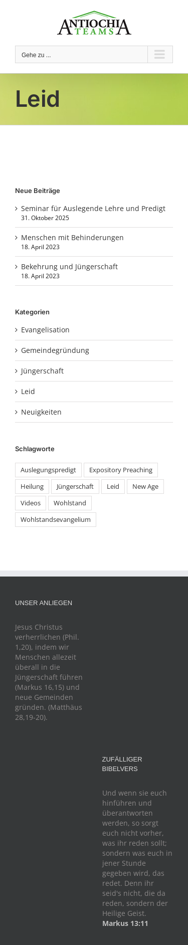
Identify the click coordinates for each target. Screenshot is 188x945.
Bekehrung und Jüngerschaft (69, 266)
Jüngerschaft (42, 370)
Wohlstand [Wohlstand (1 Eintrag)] (70, 503)
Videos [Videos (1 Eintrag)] (31, 503)
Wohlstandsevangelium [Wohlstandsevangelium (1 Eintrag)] (56, 519)
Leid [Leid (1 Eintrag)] (113, 486)
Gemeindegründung (55, 350)
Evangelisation (45, 329)
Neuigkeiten (41, 412)
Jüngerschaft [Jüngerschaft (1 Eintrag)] (75, 486)
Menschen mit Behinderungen (72, 237)
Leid (28, 391)
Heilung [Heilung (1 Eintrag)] (32, 486)
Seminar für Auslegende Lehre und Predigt (93, 208)
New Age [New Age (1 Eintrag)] (145, 486)
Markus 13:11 (125, 923)
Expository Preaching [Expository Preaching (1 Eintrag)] (120, 470)
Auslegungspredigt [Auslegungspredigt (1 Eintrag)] (48, 470)
